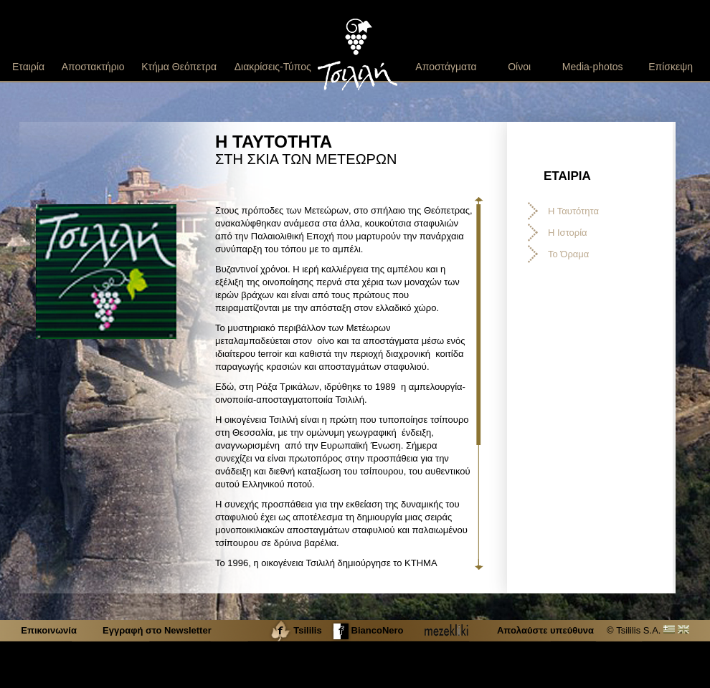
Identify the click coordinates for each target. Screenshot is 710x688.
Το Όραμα (568, 254)
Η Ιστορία (567, 232)
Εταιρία (28, 66)
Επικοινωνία (50, 630)
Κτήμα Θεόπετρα (179, 66)
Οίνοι (519, 66)
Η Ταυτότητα (573, 211)
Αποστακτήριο (93, 66)
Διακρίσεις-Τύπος (273, 66)
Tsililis (295, 630)
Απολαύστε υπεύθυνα (545, 630)
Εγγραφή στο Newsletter (157, 630)
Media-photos (592, 66)
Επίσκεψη (670, 66)
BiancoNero (367, 630)
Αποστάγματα (445, 66)
